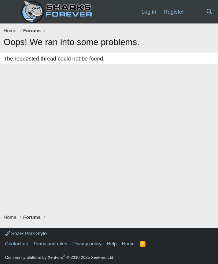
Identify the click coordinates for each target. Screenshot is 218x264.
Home (128, 243)
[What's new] (195, 11)
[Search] (209, 11)
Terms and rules (50, 243)
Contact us (16, 243)
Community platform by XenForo (59, 257)
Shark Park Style (26, 233)
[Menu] (10, 11)
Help (112, 243)
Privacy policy (87, 243)
